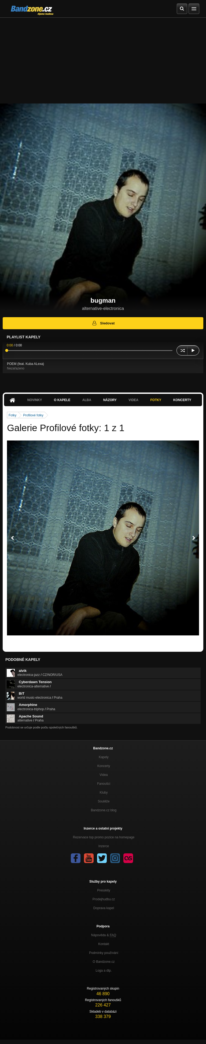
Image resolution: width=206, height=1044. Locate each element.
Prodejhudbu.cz (104, 899)
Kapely (104, 757)
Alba (86, 400)
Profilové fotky (33, 415)
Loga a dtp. (103, 970)
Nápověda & (103, 935)
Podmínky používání (103, 953)
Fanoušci (103, 784)
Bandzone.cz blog (103, 810)
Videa (133, 400)
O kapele (62, 400)
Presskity (103, 890)
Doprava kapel (103, 908)
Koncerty (182, 400)
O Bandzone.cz (104, 962)
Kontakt (103, 944)
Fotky (155, 400)
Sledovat (103, 323)
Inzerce (103, 846)
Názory (110, 400)
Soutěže (103, 801)
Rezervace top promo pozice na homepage (103, 837)
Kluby (104, 792)
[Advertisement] (103, 57)
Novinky (34, 400)
